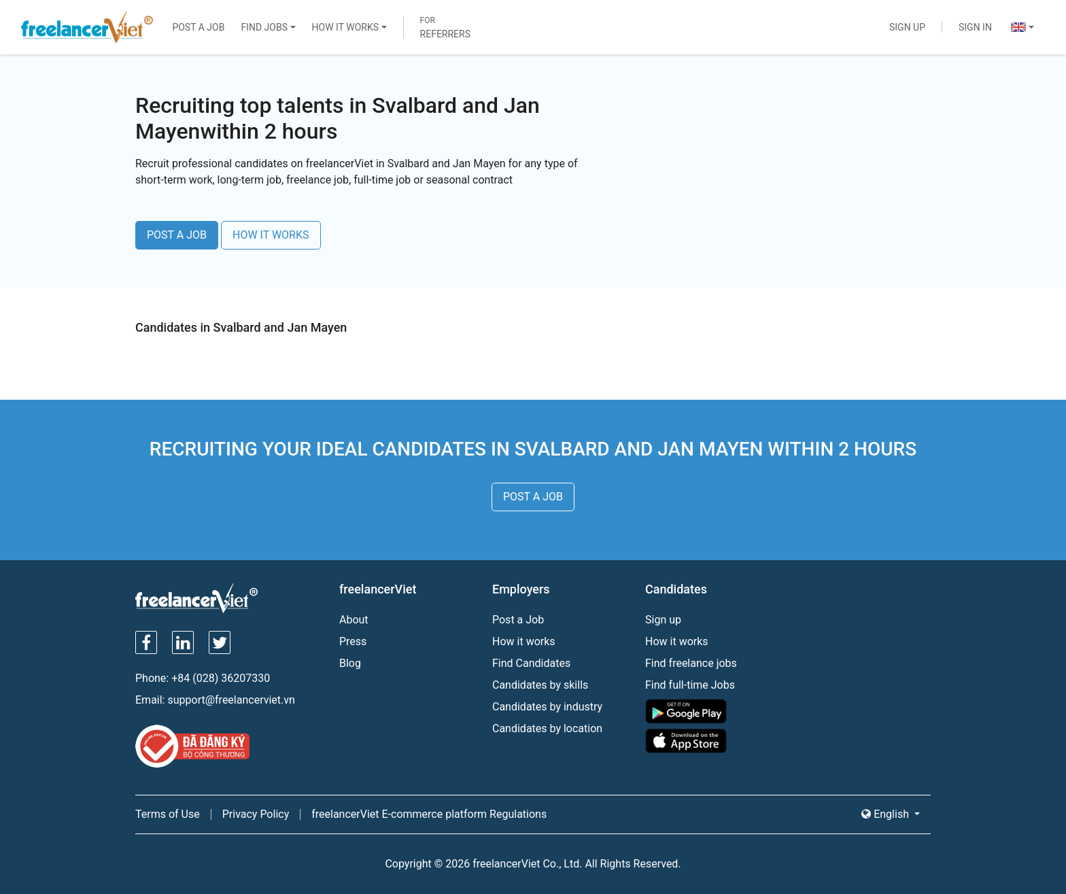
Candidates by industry (547, 706)
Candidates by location (547, 728)
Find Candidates (531, 663)
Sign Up (907, 27)
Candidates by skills (540, 684)
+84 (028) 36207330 (220, 678)
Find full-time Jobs (690, 684)
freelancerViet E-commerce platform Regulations (429, 814)
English (886, 814)
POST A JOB (177, 234)
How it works (523, 641)
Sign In (975, 27)
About (353, 619)
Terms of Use (167, 814)
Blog (350, 663)
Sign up (663, 619)
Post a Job (198, 27)
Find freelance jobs (691, 663)
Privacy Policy (256, 814)
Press (352, 641)
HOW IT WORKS (271, 234)
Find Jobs (264, 27)
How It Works (345, 27)
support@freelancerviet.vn (230, 699)
